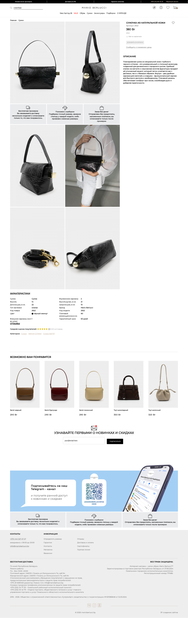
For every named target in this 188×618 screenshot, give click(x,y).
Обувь (82, 13)
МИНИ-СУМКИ (34, 334)
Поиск (12, 8)
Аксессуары (99, 13)
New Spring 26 (66, 13)
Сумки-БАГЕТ (49, 334)
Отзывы (80, 539)
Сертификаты (83, 546)
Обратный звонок (172, 2)
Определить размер (53, 539)
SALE (76, 13)
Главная (13, 20)
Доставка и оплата (85, 543)
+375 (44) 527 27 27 (157, 2)
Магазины (48, 550)
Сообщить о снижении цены (139, 47)
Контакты (48, 546)
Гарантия (48, 543)
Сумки (89, 13)
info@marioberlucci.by (19, 546)
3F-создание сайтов (169, 612)
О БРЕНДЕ (121, 13)
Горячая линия (83, 550)
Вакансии (48, 553)
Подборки (110, 13)
